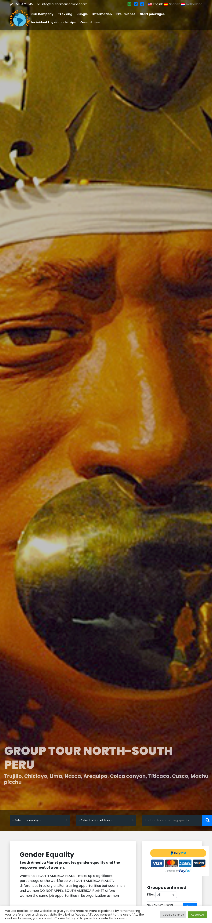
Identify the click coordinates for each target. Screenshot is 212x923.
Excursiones (125, 14)
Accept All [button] (197, 915)
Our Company (42, 14)
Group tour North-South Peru (88, 758)
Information (102, 14)
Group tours (90, 22)
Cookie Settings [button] (173, 915)
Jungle (82, 14)
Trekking (65, 14)
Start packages (152, 14)
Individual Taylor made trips (53, 22)
